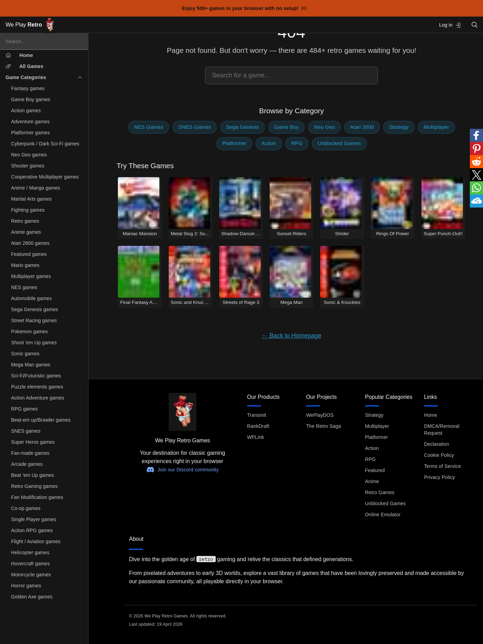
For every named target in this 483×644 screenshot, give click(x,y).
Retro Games (379, 492)
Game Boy (286, 127)
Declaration (436, 444)
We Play (30, 25)
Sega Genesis (242, 127)
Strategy (399, 127)
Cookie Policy (439, 455)
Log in (450, 25)
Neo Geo (324, 127)
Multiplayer (436, 127)
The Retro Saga (323, 426)
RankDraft (258, 426)
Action (268, 143)
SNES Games (194, 127)
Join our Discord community (182, 469)
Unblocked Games (339, 143)
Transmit (256, 415)
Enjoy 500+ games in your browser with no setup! (244, 8)
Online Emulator (383, 514)
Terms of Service (442, 466)
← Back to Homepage (291, 335)
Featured (375, 470)
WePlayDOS (320, 415)
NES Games (148, 127)
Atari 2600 (362, 127)
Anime (372, 481)
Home (430, 415)
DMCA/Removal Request (441, 429)
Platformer (234, 143)
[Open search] (474, 25)
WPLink (255, 437)
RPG (297, 143)
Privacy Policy (439, 477)
